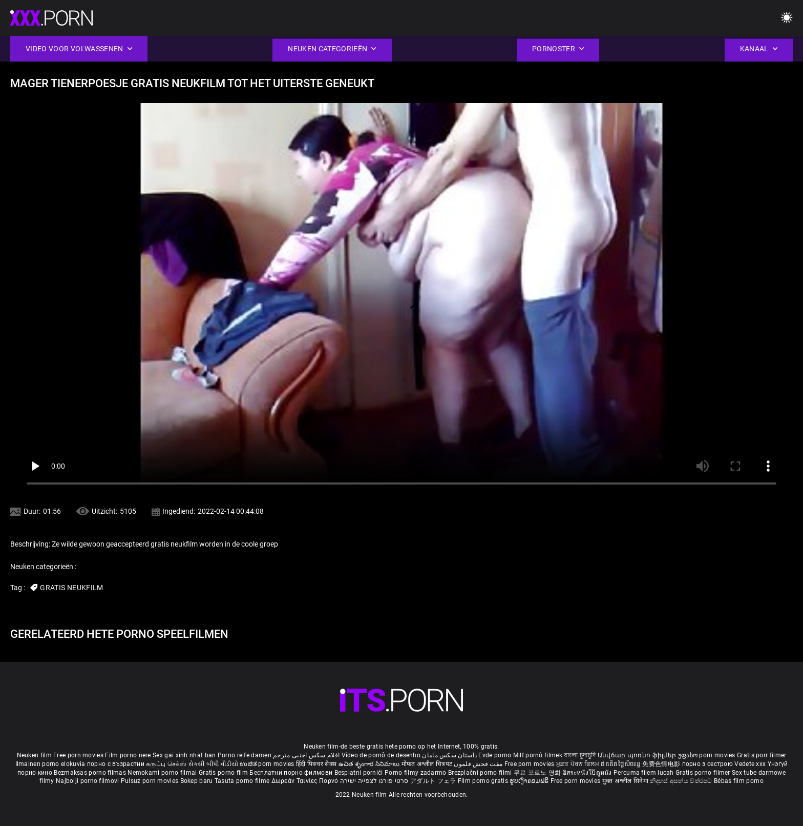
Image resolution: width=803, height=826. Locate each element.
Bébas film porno (739, 780)
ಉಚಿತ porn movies (268, 764)
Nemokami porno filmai (163, 772)
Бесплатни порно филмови (291, 772)
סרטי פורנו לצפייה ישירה (374, 780)
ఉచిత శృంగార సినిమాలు (370, 764)
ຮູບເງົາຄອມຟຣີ (530, 780)
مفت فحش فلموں (479, 764)
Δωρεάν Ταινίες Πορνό (305, 780)
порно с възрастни (115, 764)
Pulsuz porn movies (150, 780)
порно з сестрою (707, 764)
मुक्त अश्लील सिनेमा (626, 780)
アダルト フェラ (433, 780)
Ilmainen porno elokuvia (51, 764)
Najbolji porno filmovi (87, 780)
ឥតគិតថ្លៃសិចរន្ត (621, 764)
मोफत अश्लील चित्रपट (428, 764)
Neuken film (34, 755)
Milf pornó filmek (537, 755)
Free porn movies (79, 755)
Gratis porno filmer (703, 772)
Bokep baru (196, 780)
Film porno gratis (484, 780)
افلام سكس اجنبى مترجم (306, 755)
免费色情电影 (662, 764)
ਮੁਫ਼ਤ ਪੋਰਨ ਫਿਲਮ (578, 764)
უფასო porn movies (707, 755)
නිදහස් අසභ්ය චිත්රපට (682, 780)
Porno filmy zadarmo (416, 772)
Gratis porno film (224, 772)
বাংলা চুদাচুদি (580, 755)
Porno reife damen (244, 755)
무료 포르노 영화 (538, 772)
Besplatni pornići (359, 772)
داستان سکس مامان (449, 755)
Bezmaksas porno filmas (91, 772)
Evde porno (494, 755)
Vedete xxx (750, 764)
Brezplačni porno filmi (481, 772)
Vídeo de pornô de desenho (381, 755)
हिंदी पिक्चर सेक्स (316, 764)
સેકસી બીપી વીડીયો (213, 764)
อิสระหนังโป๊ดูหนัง (588, 772)
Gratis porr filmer (761, 755)
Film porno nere (128, 755)
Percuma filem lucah (644, 772)
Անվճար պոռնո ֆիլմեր (638, 755)
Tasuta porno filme (243, 780)
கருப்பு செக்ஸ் (166, 764)
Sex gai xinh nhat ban (184, 755)
